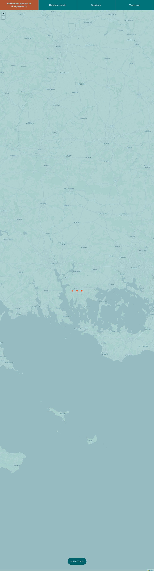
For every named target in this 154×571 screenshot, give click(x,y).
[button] (3, 14)
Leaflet (150, 570)
